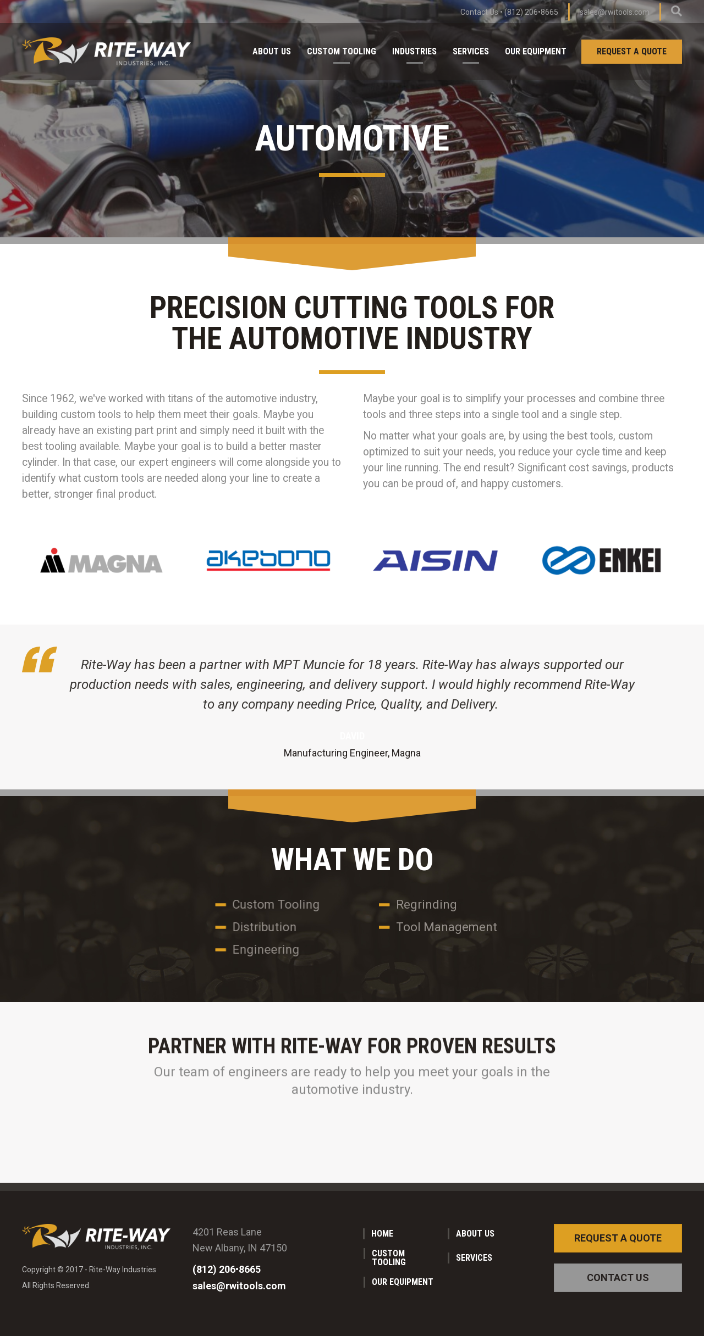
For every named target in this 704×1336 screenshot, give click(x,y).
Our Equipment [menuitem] (535, 51)
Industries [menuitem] (414, 51)
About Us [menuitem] (271, 51)
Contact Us (479, 12)
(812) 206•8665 (531, 12)
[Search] (676, 10)
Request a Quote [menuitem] (632, 51)
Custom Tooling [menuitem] (341, 51)
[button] (618, 1238)
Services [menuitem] (471, 51)
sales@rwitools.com (615, 12)
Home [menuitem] (382, 1233)
